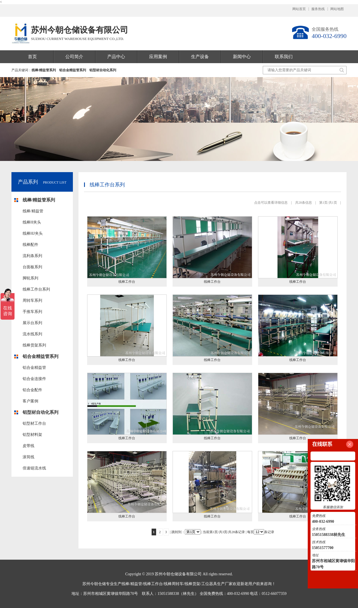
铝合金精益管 (34, 367)
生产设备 (200, 56)
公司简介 (74, 56)
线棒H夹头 (32, 222)
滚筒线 (28, 457)
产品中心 (116, 56)
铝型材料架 (32, 435)
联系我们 (284, 56)
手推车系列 (32, 312)
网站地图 (337, 9)
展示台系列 (32, 323)
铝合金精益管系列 (72, 70)
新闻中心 (242, 56)
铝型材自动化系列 (102, 70)
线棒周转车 (173, 584)
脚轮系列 (30, 278)
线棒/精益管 (33, 211)
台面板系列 (32, 267)
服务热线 (318, 9)
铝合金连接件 (34, 379)
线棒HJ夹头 (33, 233)
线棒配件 (30, 245)
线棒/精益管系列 (44, 70)
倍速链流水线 (34, 468)
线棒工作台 (126, 282)
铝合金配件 (32, 390)
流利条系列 (32, 256)
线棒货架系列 (34, 345)
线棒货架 (192, 584)
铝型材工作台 (34, 423)
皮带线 (28, 446)
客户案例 (30, 401)
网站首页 (299, 9)
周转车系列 (32, 300)
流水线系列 (32, 334)
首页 (32, 56)
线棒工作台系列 (36, 289)
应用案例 (158, 56)
